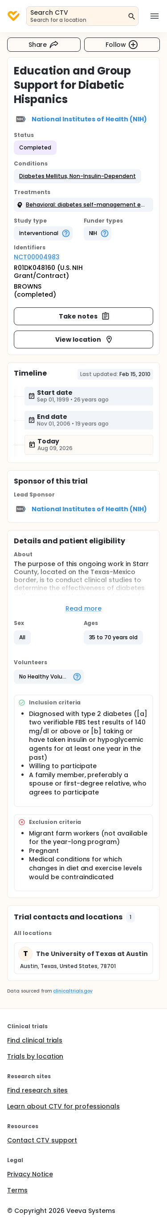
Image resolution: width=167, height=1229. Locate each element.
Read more (83, 608)
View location (84, 339)
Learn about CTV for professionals (63, 1106)
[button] (77, 176)
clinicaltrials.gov (72, 991)
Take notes (84, 316)
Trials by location (35, 1056)
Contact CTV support (42, 1140)
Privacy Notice (30, 1174)
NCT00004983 (37, 257)
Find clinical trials (34, 1040)
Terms (17, 1190)
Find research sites (37, 1090)
